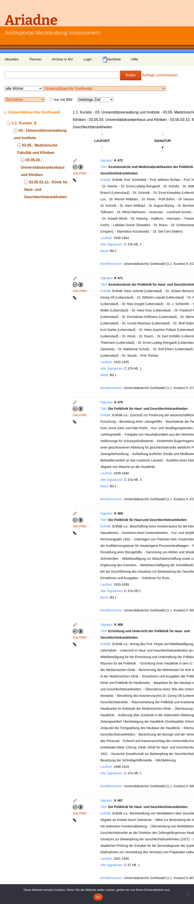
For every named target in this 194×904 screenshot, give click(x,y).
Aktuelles (12, 59)
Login (87, 59)
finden (131, 75)
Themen (35, 59)
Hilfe (134, 59)
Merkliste (111, 60)
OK (98, 897)
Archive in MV (62, 59)
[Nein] (188, 894)
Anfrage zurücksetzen (160, 75)
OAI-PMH (80, 173)
